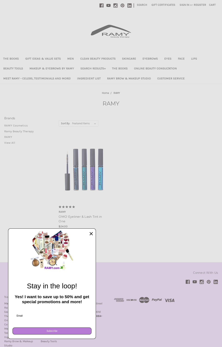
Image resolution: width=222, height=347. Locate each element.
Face (181, 58)
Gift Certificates (163, 5)
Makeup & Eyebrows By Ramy (51, 68)
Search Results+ (93, 68)
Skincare (129, 58)
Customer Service (171, 78)
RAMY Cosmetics (16, 125)
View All (9, 142)
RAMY (117, 92)
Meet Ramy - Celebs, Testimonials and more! (37, 78)
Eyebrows (150, 58)
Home (105, 92)
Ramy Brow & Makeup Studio (129, 78)
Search (142, 5)
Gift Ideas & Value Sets (43, 58)
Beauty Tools (13, 68)
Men (70, 58)
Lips (194, 58)
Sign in (184, 5)
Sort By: (65, 123)
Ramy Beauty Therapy (19, 131)
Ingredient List (89, 78)
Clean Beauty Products (98, 58)
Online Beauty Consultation (155, 68)
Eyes (167, 58)
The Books (11, 58)
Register (200, 5)
